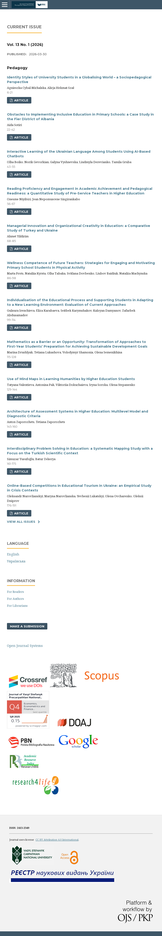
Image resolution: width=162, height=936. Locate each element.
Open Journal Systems (25, 645)
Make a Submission (27, 626)
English (13, 554)
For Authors (15, 599)
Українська (16, 561)
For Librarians (17, 606)
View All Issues (21, 521)
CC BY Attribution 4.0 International (57, 839)
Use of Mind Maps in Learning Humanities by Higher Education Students (71, 379)
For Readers (15, 592)
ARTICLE (20, 100)
